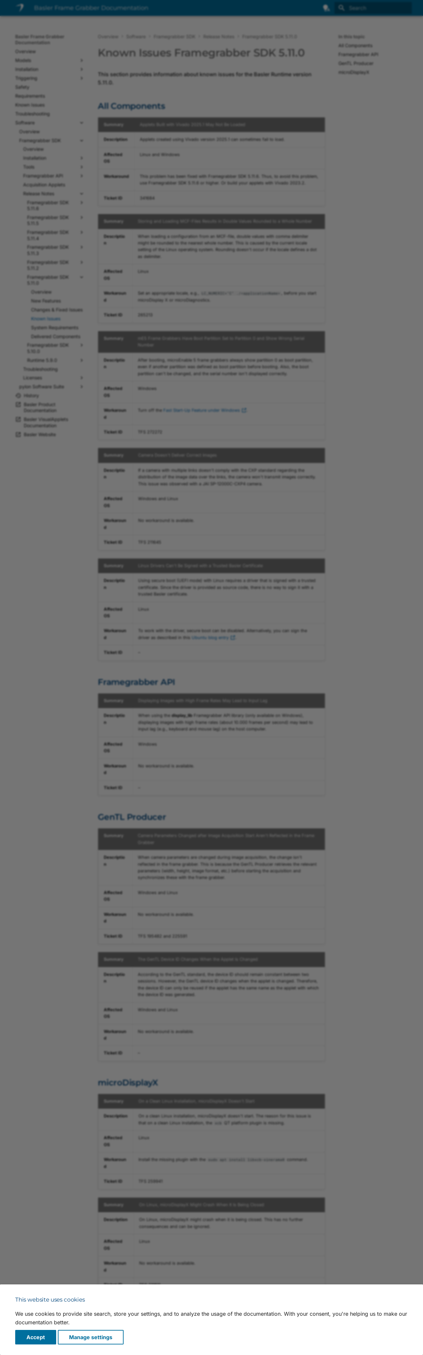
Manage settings (90, 1337)
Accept (35, 1337)
